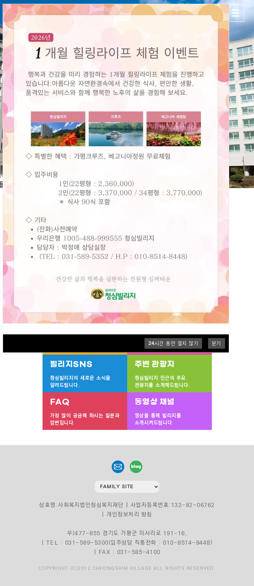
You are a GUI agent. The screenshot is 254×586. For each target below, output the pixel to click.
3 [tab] (247, 94)
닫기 (216, 343)
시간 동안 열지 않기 (173, 343)
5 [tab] (247, 109)
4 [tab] (247, 101)
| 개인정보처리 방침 (127, 514)
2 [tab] (247, 86)
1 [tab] (247, 79)
